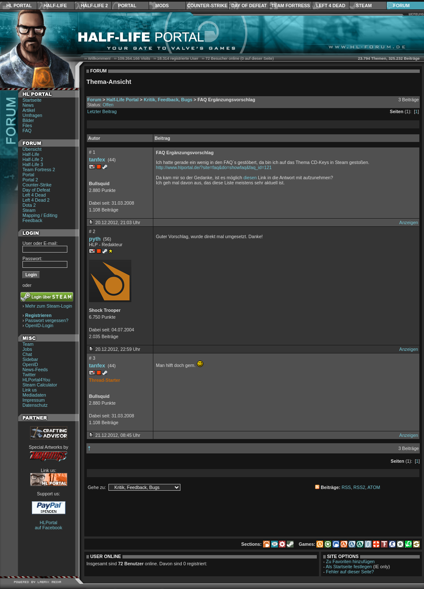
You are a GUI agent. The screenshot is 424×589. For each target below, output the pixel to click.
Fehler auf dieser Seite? (350, 571)
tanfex (97, 159)
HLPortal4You (36, 379)
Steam (363, 5)
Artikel (28, 110)
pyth (94, 239)
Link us (29, 389)
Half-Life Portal (122, 99)
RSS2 (359, 487)
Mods (162, 5)
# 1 (92, 152)
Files (27, 125)
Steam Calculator (39, 384)
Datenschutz (34, 405)
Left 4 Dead (330, 5)
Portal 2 (30, 179)
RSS (346, 487)
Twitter (29, 374)
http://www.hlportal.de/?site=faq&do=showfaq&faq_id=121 (214, 167)
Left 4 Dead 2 (36, 200)
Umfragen (32, 115)
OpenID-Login (39, 325)
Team (27, 344)
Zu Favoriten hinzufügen (350, 561)
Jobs (27, 349)
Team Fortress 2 (38, 169)
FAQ (26, 130)
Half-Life (55, 5)
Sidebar (30, 359)
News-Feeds (35, 369)
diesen (250, 177)
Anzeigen (408, 222)
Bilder (28, 120)
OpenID (30, 364)
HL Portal (19, 5)
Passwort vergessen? (47, 320)
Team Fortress (291, 5)
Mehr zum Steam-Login (48, 305)
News (28, 105)
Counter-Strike (207, 5)
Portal (127, 5)
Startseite (32, 100)
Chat (27, 354)
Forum (401, 5)
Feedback (32, 220)
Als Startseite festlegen (349, 566)
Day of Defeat (249, 5)
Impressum (33, 400)
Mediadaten (34, 394)
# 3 (92, 358)
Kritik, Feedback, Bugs (168, 99)
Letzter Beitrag (101, 111)
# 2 (92, 231)
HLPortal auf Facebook (48, 525)
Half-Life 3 (32, 164)
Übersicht (32, 149)
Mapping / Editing (39, 215)
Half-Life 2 (94, 5)
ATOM (374, 487)
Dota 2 (29, 205)
